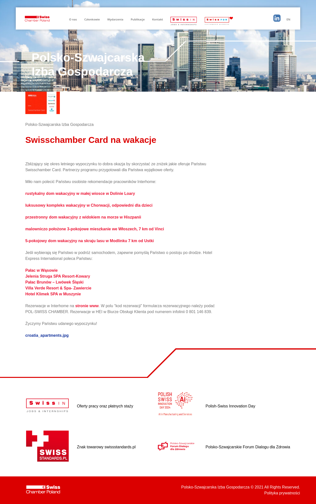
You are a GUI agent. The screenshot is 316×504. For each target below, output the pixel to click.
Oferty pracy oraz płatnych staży (105, 406)
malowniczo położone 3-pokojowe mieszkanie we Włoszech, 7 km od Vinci (94, 229)
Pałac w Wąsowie (41, 270)
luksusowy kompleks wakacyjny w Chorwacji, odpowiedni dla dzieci (89, 205)
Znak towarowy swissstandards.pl (106, 447)
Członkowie (92, 19)
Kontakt (157, 19)
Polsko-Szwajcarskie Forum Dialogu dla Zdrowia (248, 447)
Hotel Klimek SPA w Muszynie (53, 294)
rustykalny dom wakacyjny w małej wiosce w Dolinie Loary (80, 193)
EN (288, 19)
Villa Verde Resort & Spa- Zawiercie (58, 288)
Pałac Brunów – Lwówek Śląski (54, 282)
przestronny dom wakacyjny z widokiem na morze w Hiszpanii (83, 217)
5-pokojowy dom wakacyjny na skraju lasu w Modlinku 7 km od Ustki (89, 241)
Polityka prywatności (282, 493)
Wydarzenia (115, 19)
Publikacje (138, 19)
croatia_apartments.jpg (47, 335)
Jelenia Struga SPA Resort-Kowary (57, 276)
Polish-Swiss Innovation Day (230, 406)
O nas (73, 19)
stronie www (87, 306)
